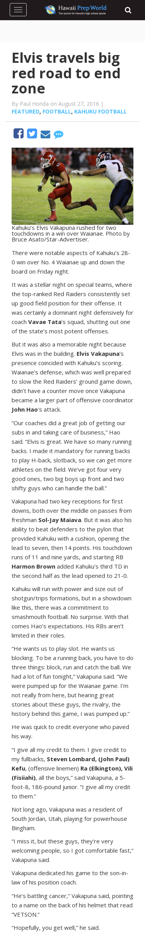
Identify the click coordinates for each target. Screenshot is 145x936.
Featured (25, 111)
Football (57, 111)
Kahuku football (100, 111)
